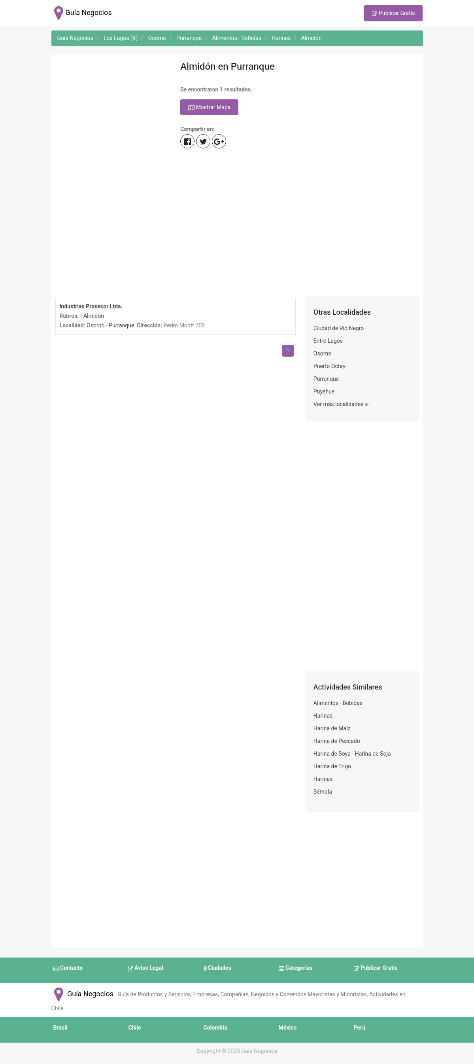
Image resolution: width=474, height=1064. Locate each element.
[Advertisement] (112, 177)
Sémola (322, 792)
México (288, 1028)
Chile (134, 1028)
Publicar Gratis (393, 14)
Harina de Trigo (332, 766)
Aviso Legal (145, 968)
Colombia (215, 1028)
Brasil (60, 1028)
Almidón (93, 316)
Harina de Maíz (332, 728)
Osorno (95, 325)
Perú (360, 1028)
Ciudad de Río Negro (338, 328)
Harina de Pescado (336, 741)
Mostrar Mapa (209, 107)
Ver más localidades (340, 404)
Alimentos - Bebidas (338, 703)
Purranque (121, 325)
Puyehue (323, 392)
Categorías (296, 968)
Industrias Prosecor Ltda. (91, 306)
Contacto (68, 968)
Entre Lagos (328, 341)
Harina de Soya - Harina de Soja (352, 754)
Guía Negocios (82, 994)
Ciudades (217, 968)
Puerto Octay (329, 366)
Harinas (322, 716)
